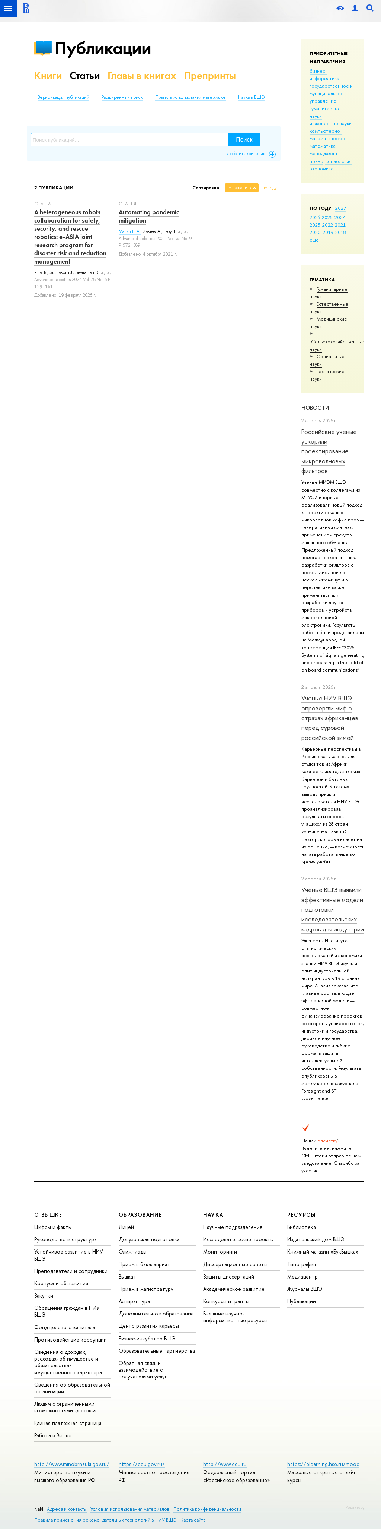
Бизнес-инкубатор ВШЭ (147, 1338)
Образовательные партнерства (157, 1350)
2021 (340, 224)
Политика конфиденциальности (207, 1509)
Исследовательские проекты (238, 1239)
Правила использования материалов (190, 97)
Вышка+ (128, 1276)
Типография (301, 1264)
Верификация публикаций (63, 97)
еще (314, 239)
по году (269, 188)
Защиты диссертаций (228, 1276)
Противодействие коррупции (70, 1339)
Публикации (103, 48)
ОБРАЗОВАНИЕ (140, 1214)
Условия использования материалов (130, 1509)
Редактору (354, 1507)
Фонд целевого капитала (64, 1327)
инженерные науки (331, 123)
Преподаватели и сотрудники (71, 1270)
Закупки (43, 1295)
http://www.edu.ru (225, 1463)
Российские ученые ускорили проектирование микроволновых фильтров (329, 451)
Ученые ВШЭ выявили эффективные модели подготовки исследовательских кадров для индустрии (332, 909)
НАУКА (213, 1214)
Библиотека (301, 1226)
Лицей (126, 1226)
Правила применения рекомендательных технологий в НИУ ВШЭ (105, 1520)
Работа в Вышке (52, 1435)
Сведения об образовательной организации (72, 1388)
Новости (315, 408)
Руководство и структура (65, 1239)
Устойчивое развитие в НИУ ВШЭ (68, 1255)
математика (323, 145)
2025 (327, 217)
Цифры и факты (53, 1226)
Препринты (210, 75)
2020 (315, 232)
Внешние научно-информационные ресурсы (235, 1317)
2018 (340, 232)
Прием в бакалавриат (144, 1264)
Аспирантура (134, 1301)
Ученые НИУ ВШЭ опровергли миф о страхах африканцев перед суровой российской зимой (329, 717)
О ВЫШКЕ (48, 1214)
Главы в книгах (142, 75)
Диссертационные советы (235, 1264)
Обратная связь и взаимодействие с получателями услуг (143, 1369)
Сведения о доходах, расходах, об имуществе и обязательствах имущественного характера (68, 1362)
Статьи (85, 75)
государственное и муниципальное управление (331, 93)
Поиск (244, 139)
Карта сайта (192, 1520)
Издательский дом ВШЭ (316, 1239)
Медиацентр (302, 1276)
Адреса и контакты (67, 1509)
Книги (48, 75)
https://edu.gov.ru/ (142, 1463)
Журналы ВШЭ (304, 1288)
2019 (328, 232)
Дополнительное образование (156, 1313)
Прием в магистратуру (146, 1288)
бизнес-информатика (324, 74)
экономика (321, 168)
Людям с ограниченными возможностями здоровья (65, 1407)
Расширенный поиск (122, 97)
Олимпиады (133, 1251)
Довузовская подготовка (149, 1239)
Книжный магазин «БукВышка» (323, 1251)
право (316, 161)
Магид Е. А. (130, 231)
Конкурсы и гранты (226, 1301)
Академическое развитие (234, 1288)
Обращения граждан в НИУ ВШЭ (67, 1311)
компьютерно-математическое (328, 134)
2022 (327, 224)
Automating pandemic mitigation (149, 216)
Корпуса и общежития (61, 1283)
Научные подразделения (232, 1226)
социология (338, 161)
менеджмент (324, 153)
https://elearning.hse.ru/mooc (323, 1463)
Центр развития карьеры (149, 1325)
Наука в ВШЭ (251, 97)
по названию (238, 188)
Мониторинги (220, 1251)
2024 (340, 217)
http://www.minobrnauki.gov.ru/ (71, 1463)
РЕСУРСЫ (301, 1214)
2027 (340, 208)
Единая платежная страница (68, 1422)
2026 (315, 217)
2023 (315, 224)
